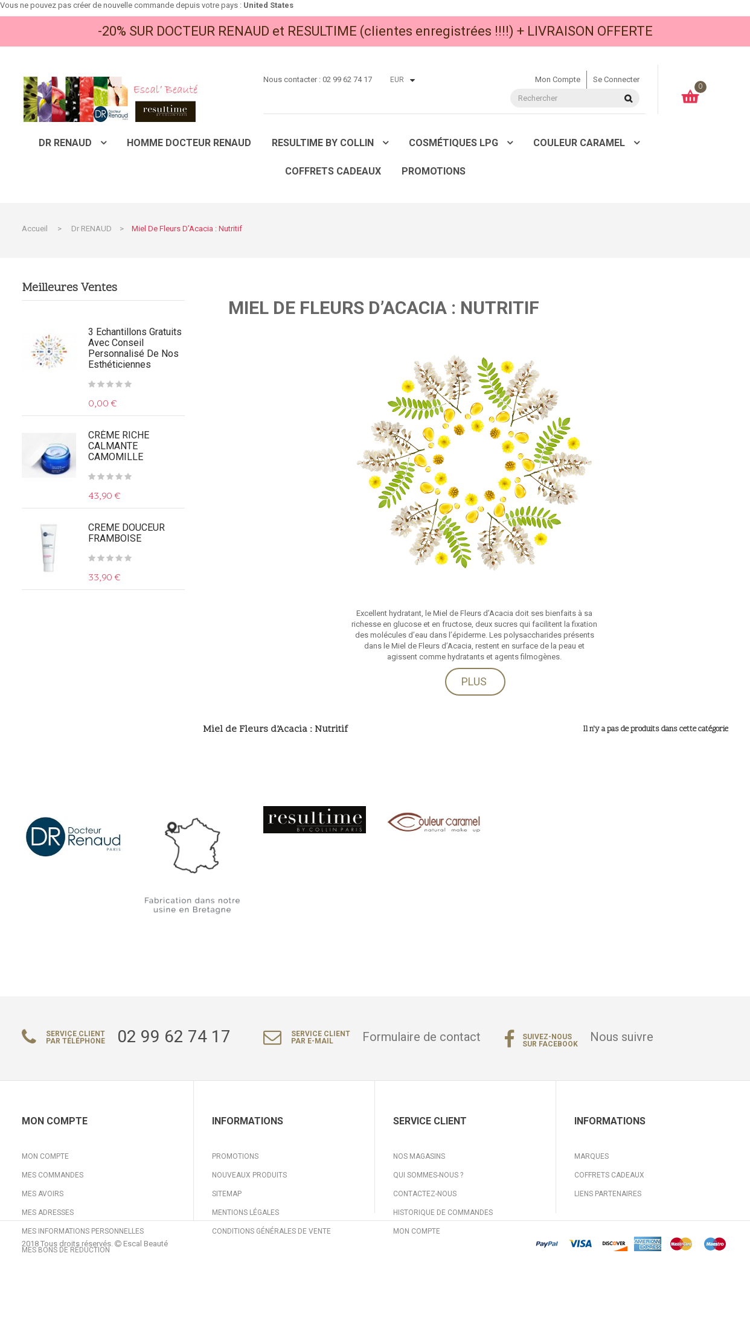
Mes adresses (48, 1212)
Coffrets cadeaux (609, 1175)
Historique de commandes (443, 1212)
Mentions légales (245, 1212)
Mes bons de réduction (66, 1250)
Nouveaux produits (249, 1175)
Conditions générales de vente (271, 1231)
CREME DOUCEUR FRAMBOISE (126, 533)
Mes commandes (52, 1175)
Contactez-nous (425, 1194)
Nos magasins (419, 1156)
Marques (591, 1156)
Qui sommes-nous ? (428, 1175)
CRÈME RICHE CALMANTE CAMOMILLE (118, 446)
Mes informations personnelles (83, 1231)
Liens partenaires (607, 1194)
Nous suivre (621, 1037)
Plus (474, 681)
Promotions (235, 1156)
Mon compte (557, 79)
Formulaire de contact (421, 1037)
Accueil (35, 228)
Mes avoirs (42, 1194)
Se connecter (616, 79)
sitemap (227, 1194)
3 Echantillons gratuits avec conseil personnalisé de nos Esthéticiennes (135, 348)
